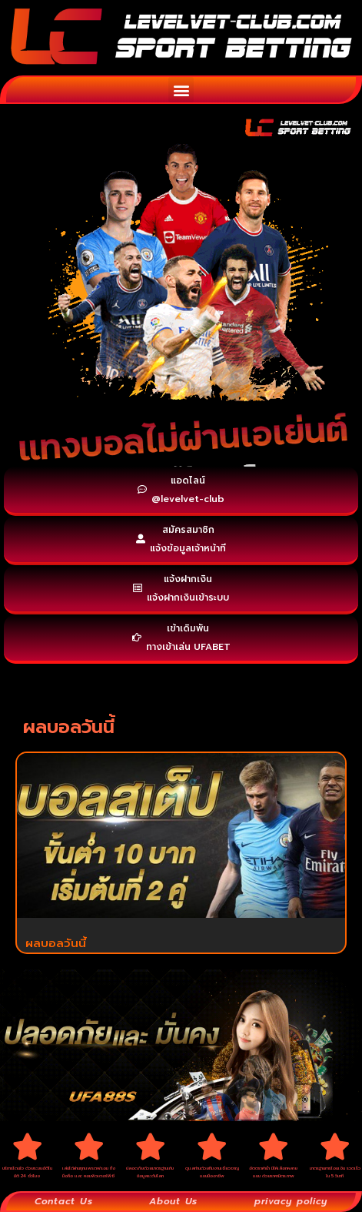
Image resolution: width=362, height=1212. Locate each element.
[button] (181, 89)
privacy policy (290, 1201)
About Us (173, 1201)
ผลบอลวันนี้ (55, 943)
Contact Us (63, 1201)
